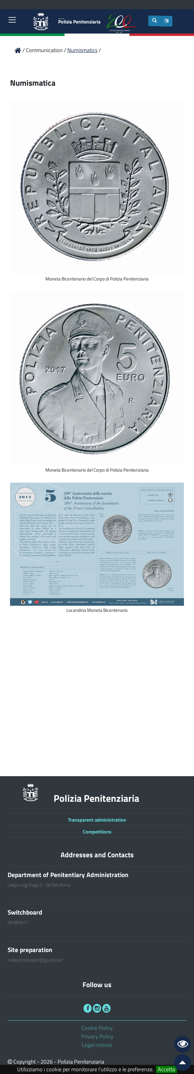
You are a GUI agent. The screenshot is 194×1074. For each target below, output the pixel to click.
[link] (12, 20)
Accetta (166, 1069)
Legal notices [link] (97, 1045)
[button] (166, 21)
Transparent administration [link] (97, 819)
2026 (47, 1062)
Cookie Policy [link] (97, 1028)
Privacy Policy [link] (97, 1036)
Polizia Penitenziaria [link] (79, 21)
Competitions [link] (97, 831)
